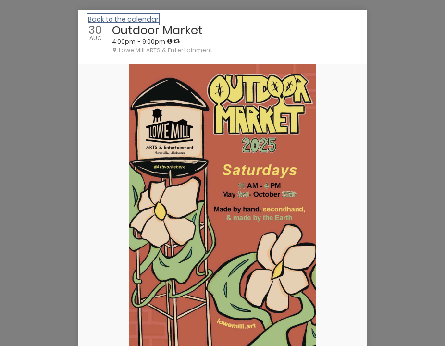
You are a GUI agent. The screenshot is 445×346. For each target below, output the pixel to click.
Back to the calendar (123, 19)
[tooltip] (169, 41)
